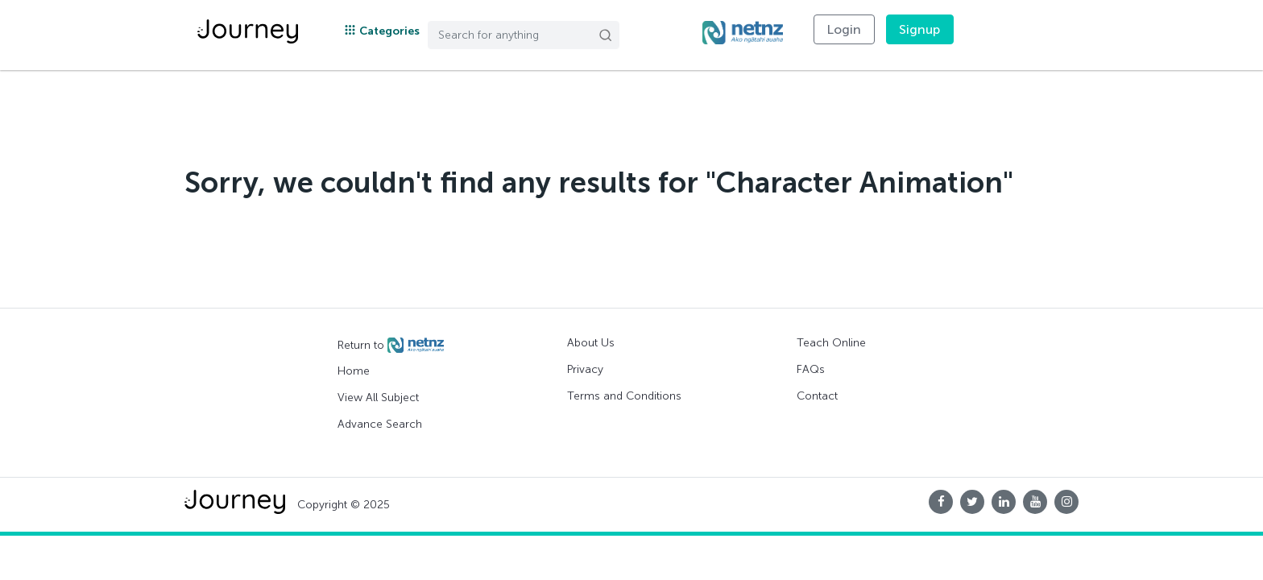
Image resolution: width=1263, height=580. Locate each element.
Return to (390, 346)
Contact (817, 396)
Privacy (585, 369)
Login (844, 29)
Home (353, 371)
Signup (920, 29)
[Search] (523, 35)
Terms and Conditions (624, 396)
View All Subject (378, 397)
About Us (591, 343)
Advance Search (379, 424)
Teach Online (831, 343)
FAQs (811, 369)
